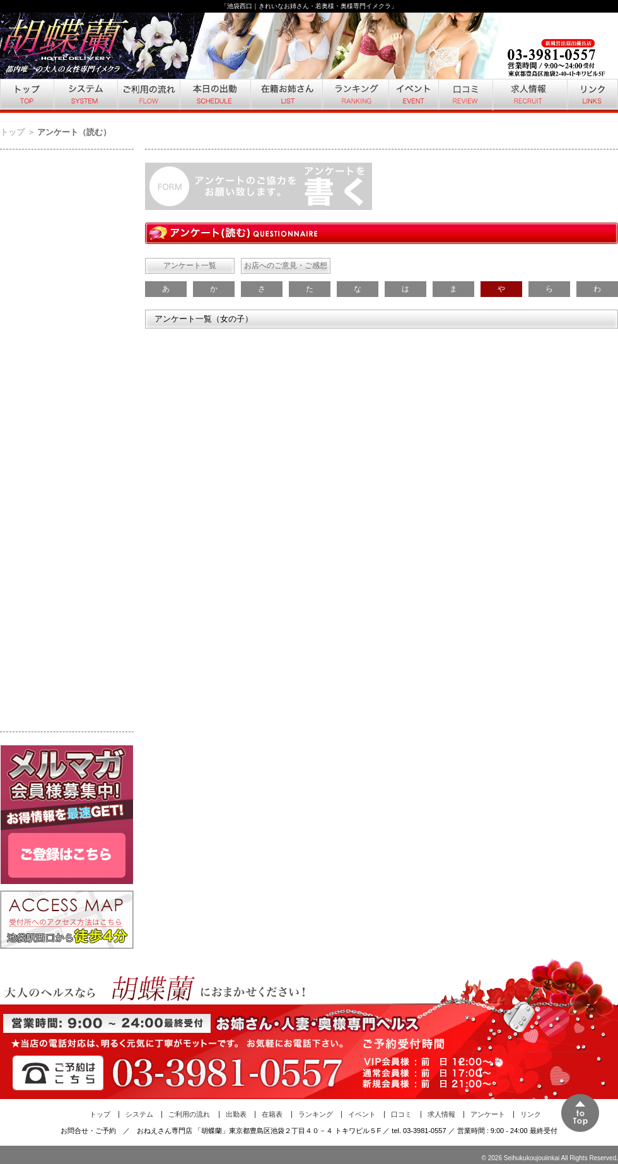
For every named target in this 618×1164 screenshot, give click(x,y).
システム (85, 96)
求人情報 (529, 96)
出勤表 (236, 1114)
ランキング (355, 96)
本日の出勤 (214, 96)
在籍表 (272, 1114)
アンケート (487, 1114)
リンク (592, 96)
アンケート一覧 (189, 265)
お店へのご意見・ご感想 (285, 265)
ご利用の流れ (148, 96)
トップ (26, 96)
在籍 (286, 96)
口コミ (465, 96)
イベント (413, 96)
